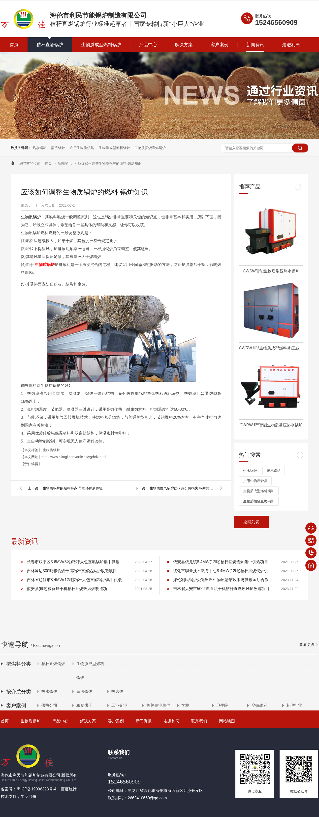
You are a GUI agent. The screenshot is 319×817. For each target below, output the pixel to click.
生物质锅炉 (45, 264)
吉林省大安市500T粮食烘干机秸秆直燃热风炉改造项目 (221, 589)
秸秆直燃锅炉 (49, 44)
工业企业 (119, 705)
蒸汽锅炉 (58, 148)
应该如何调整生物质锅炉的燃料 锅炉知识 (109, 163)
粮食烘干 (84, 705)
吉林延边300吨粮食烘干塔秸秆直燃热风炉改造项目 (72, 571)
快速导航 (159, 645)
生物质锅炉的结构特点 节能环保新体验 (73, 488)
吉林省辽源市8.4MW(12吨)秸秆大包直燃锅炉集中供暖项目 (76, 580)
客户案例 (219, 44)
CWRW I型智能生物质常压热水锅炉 (271, 425)
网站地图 (227, 721)
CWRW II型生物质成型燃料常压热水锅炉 (271, 348)
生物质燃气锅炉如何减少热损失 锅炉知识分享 (182, 488)
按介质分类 (18, 691)
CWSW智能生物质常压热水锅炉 (271, 271)
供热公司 (49, 705)
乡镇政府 (259, 705)
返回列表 (251, 522)
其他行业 (294, 705)
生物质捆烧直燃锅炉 (150, 148)
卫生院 (222, 705)
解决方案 (184, 44)
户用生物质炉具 (82, 148)
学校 (185, 705)
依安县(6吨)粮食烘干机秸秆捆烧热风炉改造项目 (69, 589)
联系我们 (199, 721)
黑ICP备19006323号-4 (36, 789)
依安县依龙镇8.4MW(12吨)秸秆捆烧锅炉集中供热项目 (220, 562)
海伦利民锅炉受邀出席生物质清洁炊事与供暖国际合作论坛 (222, 580)
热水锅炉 (39, 148)
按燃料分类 (18, 664)
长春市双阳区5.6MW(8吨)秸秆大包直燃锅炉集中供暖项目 (76, 562)
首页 (14, 44)
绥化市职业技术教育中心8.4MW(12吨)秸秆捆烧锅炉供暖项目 (222, 571)
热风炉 (117, 691)
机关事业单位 (158, 705)
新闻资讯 (255, 44)
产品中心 (148, 44)
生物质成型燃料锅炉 (101, 44)
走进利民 (291, 44)
